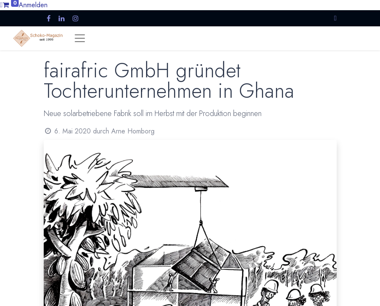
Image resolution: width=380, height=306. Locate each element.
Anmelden (33, 5)
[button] (335, 18)
